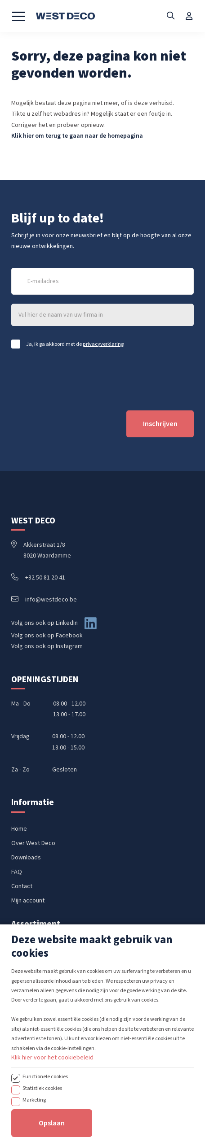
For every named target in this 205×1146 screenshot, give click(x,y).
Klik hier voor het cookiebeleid (52, 1107)
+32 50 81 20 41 (38, 577)
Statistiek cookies (42, 1138)
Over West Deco (33, 843)
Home (19, 828)
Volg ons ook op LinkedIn (44, 623)
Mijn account (28, 900)
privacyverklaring (103, 344)
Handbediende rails (37, 950)
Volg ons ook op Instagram (47, 646)
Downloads (26, 857)
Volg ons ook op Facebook (47, 635)
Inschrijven (160, 424)
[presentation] (79, 379)
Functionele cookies (45, 1126)
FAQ (16, 871)
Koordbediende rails (39, 964)
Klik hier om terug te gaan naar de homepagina (77, 135)
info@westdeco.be (44, 599)
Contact (21, 886)
